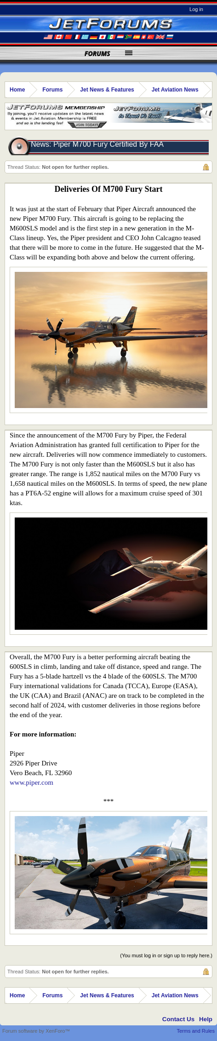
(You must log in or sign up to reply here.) (166, 955)
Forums (97, 53)
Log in (196, 9)
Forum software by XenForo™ (36, 1031)
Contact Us (178, 1019)
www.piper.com (31, 782)
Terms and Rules (196, 1031)
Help (205, 1019)
